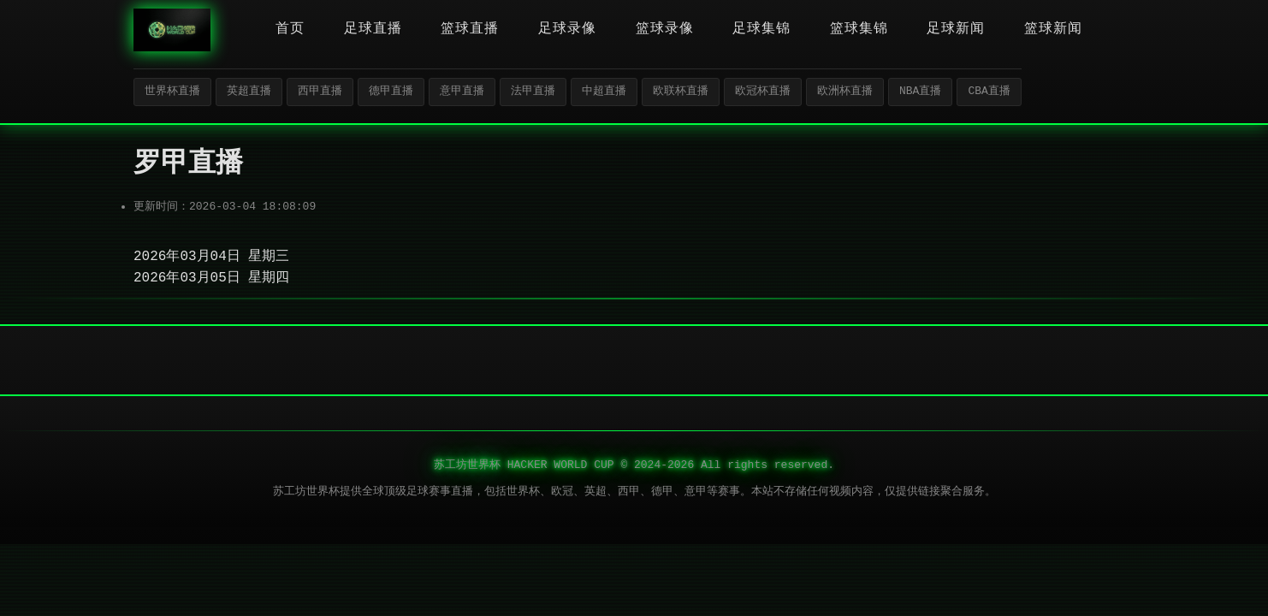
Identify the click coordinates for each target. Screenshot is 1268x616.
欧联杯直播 (680, 91)
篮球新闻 (1053, 29)
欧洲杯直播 (845, 91)
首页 (290, 29)
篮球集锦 (859, 29)
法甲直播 (533, 91)
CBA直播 (989, 91)
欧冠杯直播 (763, 91)
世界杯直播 (172, 91)
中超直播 (604, 91)
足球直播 (373, 29)
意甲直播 (462, 91)
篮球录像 (665, 29)
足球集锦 (761, 29)
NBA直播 (920, 91)
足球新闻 (956, 29)
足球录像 (567, 29)
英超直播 (249, 91)
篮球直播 (470, 29)
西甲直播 (320, 91)
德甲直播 (391, 91)
